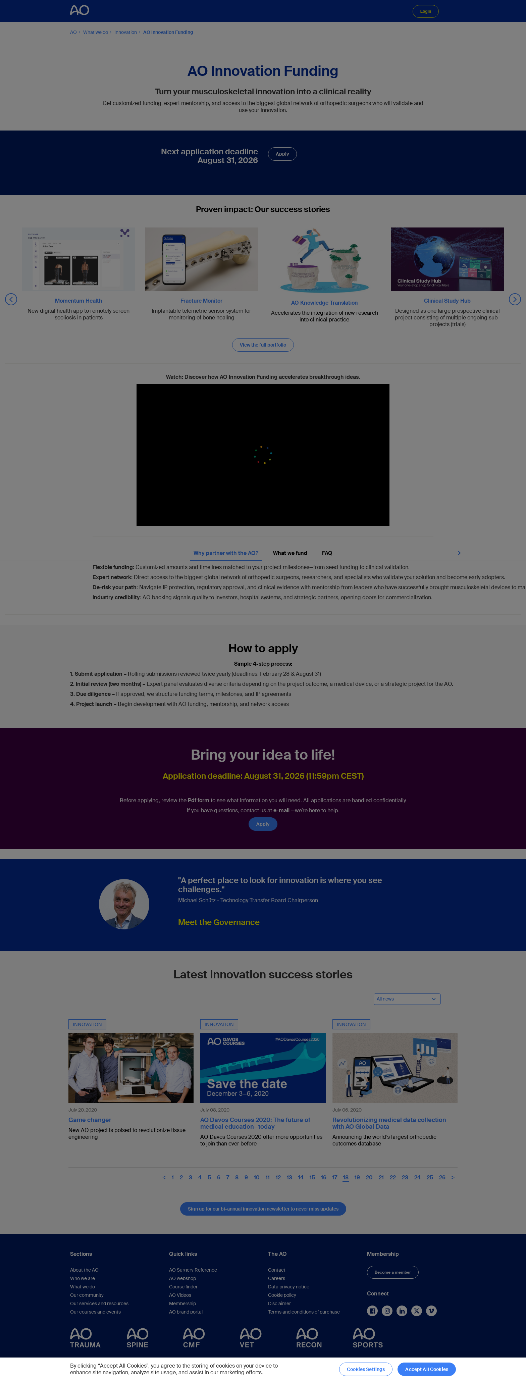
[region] (263, 1369)
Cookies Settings (366, 1369)
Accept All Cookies (426, 1369)
